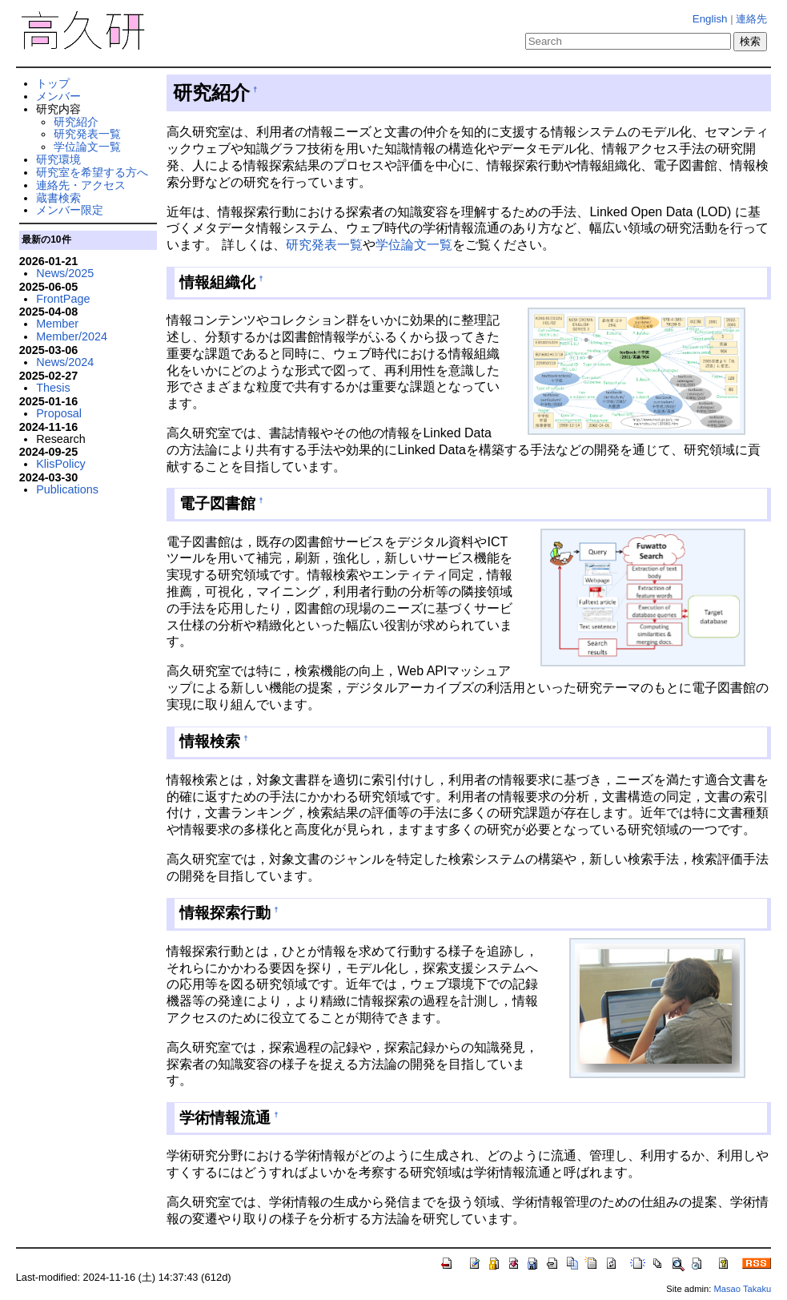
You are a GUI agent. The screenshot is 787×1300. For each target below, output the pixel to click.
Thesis (53, 387)
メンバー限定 (69, 209)
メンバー (58, 96)
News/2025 (65, 273)
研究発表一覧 (324, 245)
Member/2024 (71, 336)
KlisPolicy (61, 463)
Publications (67, 489)
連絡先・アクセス (81, 185)
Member (57, 323)
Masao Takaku (742, 1289)
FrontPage (63, 298)
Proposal (59, 413)
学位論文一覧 (413, 245)
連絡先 (751, 19)
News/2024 (65, 362)
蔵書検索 (58, 197)
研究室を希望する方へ (92, 172)
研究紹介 (76, 121)
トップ (53, 83)
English (710, 19)
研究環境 (58, 159)
